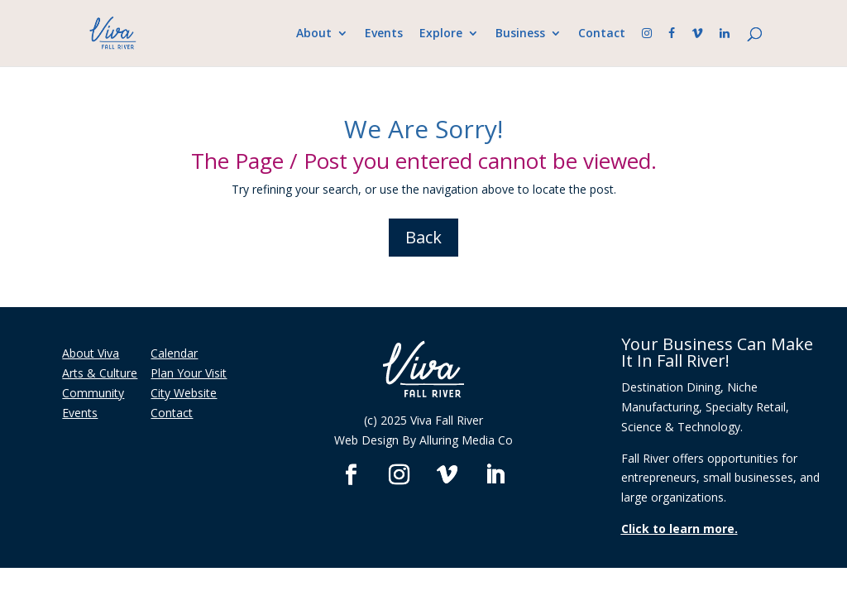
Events (384, 34)
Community (93, 393)
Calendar (174, 353)
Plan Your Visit (189, 373)
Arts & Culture (99, 373)
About (314, 34)
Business (520, 34)
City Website (184, 393)
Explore (440, 34)
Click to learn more (678, 528)
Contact (601, 34)
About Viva (90, 353)
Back (423, 237)
